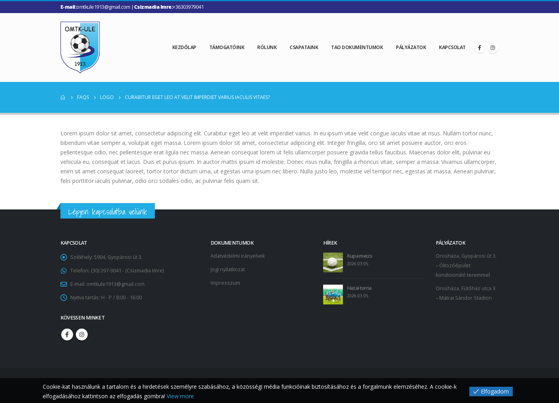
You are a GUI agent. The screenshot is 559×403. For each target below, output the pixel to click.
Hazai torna (359, 288)
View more (180, 396)
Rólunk (267, 47)
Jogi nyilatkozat (228, 269)
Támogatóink (227, 47)
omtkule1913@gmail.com (116, 284)
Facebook (67, 334)
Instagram (82, 334)
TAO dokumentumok (357, 47)
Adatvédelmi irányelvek (238, 256)
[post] (333, 262)
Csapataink (304, 47)
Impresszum (225, 282)
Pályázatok (411, 47)
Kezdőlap (184, 47)
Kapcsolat (452, 47)
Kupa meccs (360, 256)
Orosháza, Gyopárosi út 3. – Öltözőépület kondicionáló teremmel (466, 265)
